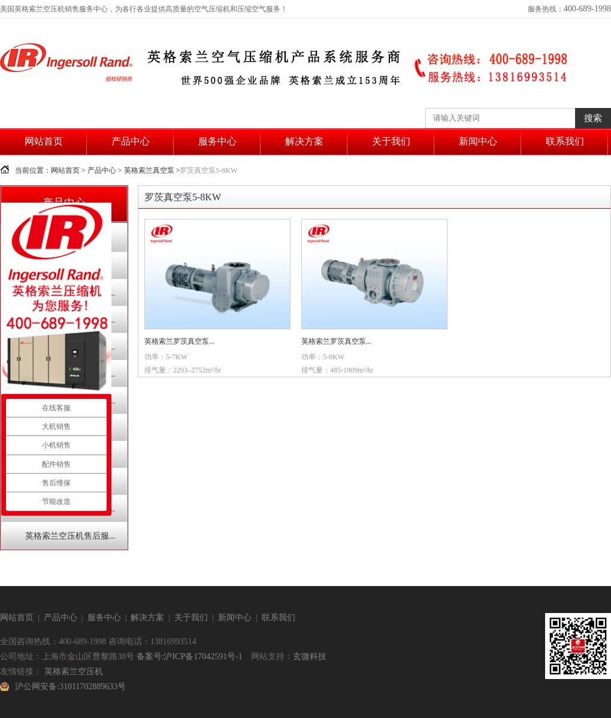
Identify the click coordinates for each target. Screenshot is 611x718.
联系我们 (565, 141)
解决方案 (304, 141)
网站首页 (44, 141)
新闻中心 (478, 141)
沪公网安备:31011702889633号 (70, 686)
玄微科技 (309, 656)
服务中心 (217, 141)
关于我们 (391, 141)
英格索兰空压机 (73, 671)
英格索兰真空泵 (149, 170)
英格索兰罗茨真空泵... (179, 341)
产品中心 (130, 141)
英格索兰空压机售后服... (70, 535)
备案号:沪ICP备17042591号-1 (190, 656)
